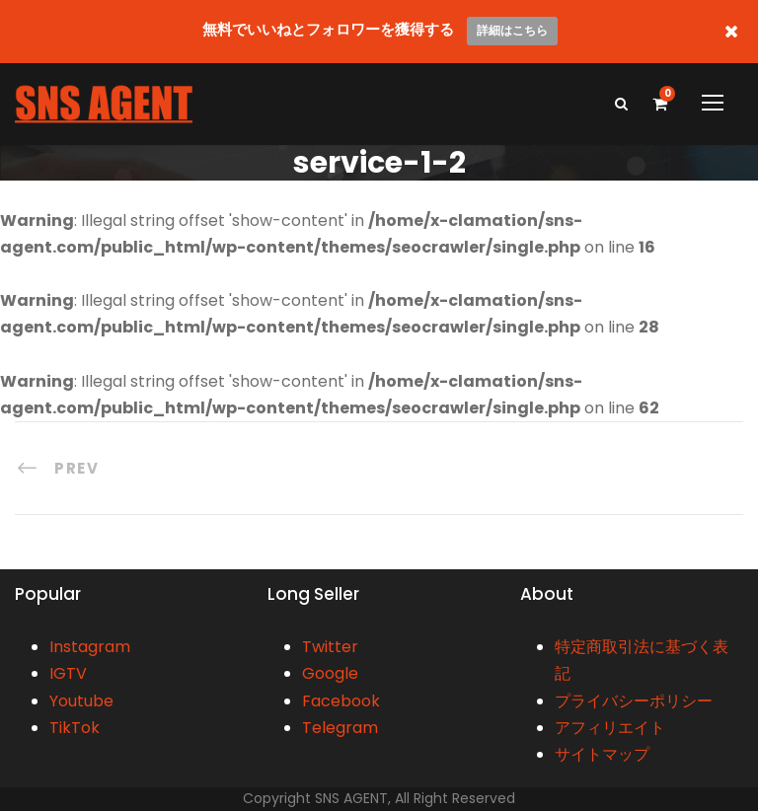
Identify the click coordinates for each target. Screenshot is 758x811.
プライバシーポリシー (634, 701)
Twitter (330, 646)
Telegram (340, 727)
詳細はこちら (512, 30)
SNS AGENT (351, 798)
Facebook (341, 701)
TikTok (74, 727)
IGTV (68, 673)
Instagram (89, 646)
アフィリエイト (610, 727)
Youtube (81, 701)
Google (330, 673)
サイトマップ (602, 754)
